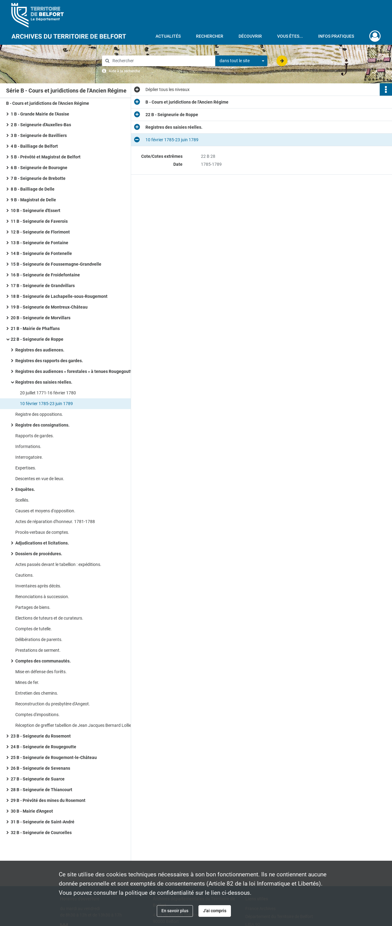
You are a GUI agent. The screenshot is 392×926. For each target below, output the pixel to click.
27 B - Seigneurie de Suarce (38, 778)
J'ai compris (214, 910)
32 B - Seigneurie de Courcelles (41, 832)
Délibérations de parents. (38, 639)
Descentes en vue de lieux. (39, 478)
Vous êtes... (290, 36)
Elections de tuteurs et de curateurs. (49, 618)
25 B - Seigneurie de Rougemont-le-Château (54, 757)
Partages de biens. (33, 607)
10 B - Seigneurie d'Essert (35, 210)
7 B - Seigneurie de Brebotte (38, 178)
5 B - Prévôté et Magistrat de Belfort (46, 156)
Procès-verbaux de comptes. (42, 532)
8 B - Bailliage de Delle (33, 189)
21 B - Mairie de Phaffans (35, 328)
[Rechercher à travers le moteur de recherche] (161, 61)
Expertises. (25, 467)
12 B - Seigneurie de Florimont (40, 232)
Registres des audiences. (39, 349)
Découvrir (250, 36)
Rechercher (209, 36)
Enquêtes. (25, 489)
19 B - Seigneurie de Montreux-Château (49, 307)
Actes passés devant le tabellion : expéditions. (58, 564)
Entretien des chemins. (36, 693)
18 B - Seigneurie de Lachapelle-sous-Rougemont (59, 296)
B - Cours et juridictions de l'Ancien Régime (47, 103)
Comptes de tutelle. (33, 628)
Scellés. (22, 500)
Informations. (28, 446)
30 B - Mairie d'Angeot (32, 811)
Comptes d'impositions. (37, 714)
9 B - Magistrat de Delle (33, 199)
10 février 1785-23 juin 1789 (46, 403)
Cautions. (24, 575)
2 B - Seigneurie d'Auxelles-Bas (41, 124)
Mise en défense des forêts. (41, 671)
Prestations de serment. (38, 650)
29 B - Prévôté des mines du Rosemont (48, 800)
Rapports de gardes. (34, 435)
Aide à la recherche (124, 71)
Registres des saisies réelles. (43, 382)
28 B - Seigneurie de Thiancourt (41, 789)
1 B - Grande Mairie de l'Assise (40, 114)
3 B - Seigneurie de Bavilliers (39, 135)
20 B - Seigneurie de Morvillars (40, 317)
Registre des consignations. (42, 425)
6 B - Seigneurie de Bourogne (39, 167)
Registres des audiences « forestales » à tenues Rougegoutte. (75, 371)
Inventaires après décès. (38, 585)
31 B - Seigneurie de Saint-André (42, 821)
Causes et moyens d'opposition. (45, 510)
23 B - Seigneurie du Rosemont (41, 736)
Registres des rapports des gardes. (49, 360)
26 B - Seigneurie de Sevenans (40, 768)
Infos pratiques (336, 36)
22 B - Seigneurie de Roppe (37, 339)
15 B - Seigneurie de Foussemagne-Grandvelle (56, 264)
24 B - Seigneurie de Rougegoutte (43, 746)
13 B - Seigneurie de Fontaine (39, 242)
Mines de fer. (27, 682)
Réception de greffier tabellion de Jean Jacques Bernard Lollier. (74, 725)
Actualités (168, 36)
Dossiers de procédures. (38, 553)
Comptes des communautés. (43, 660)
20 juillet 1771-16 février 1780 (48, 392)
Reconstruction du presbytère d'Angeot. (52, 703)
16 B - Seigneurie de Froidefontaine (45, 274)
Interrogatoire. (29, 457)
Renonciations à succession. (42, 596)
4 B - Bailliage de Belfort (34, 146)
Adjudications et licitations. (42, 543)
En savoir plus (174, 910)
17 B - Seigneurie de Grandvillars (43, 285)
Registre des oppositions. (39, 414)
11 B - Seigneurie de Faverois (39, 221)
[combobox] (241, 60)
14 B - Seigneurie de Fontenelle (41, 253)
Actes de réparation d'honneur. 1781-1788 (55, 521)
